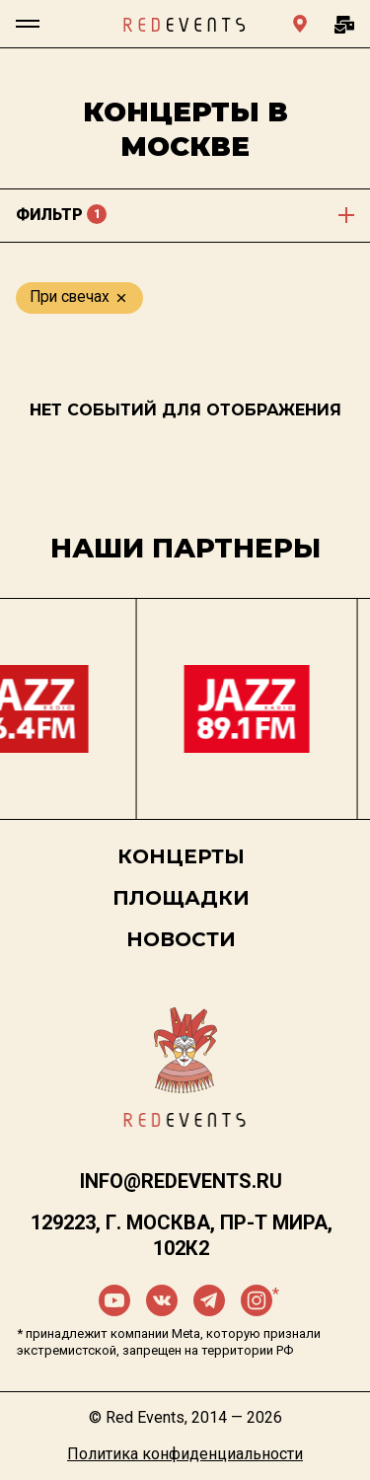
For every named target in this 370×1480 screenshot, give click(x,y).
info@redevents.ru (181, 1181)
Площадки (181, 898)
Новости (181, 939)
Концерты (181, 856)
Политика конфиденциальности (185, 1453)
